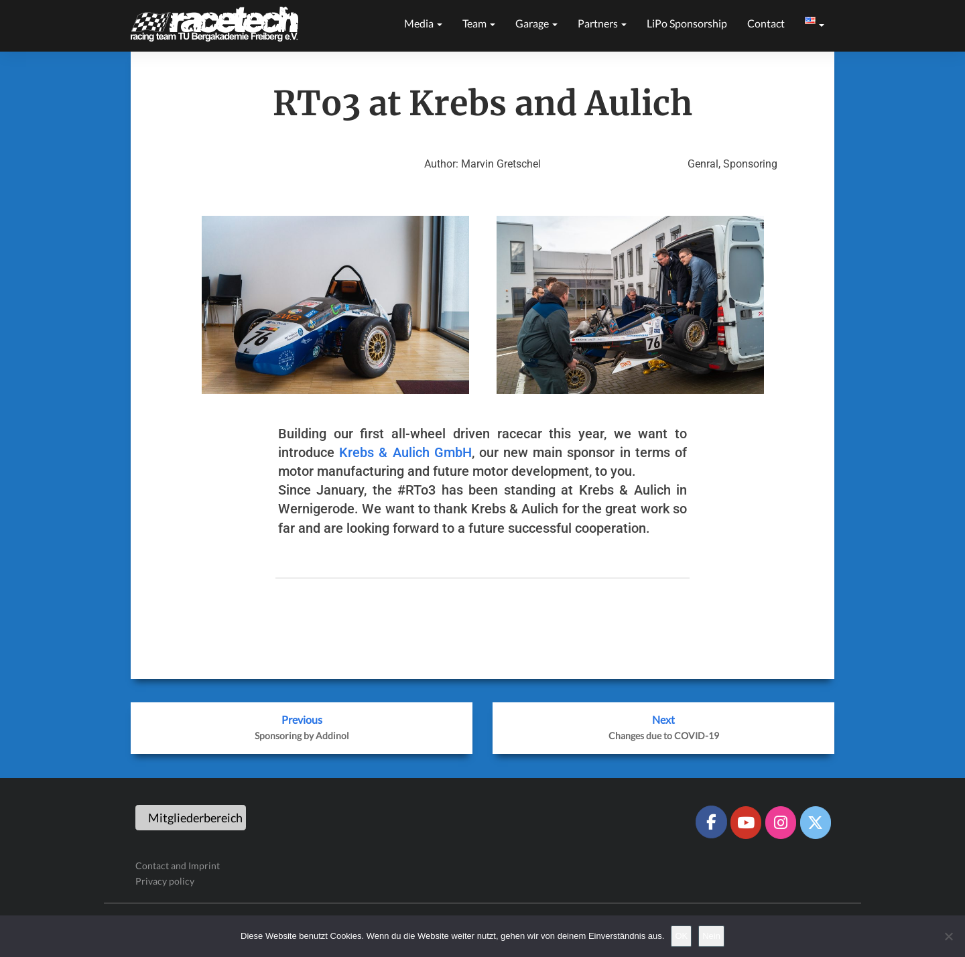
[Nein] (948, 936)
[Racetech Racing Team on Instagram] (780, 822)
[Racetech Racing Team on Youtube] (745, 822)
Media (423, 23)
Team (478, 23)
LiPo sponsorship (687, 23)
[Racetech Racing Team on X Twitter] (815, 822)
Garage (536, 23)
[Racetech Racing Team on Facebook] (711, 822)
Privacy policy (164, 881)
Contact (766, 23)
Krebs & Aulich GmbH (405, 452)
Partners (602, 23)
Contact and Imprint (177, 865)
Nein (711, 936)
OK (681, 936)
